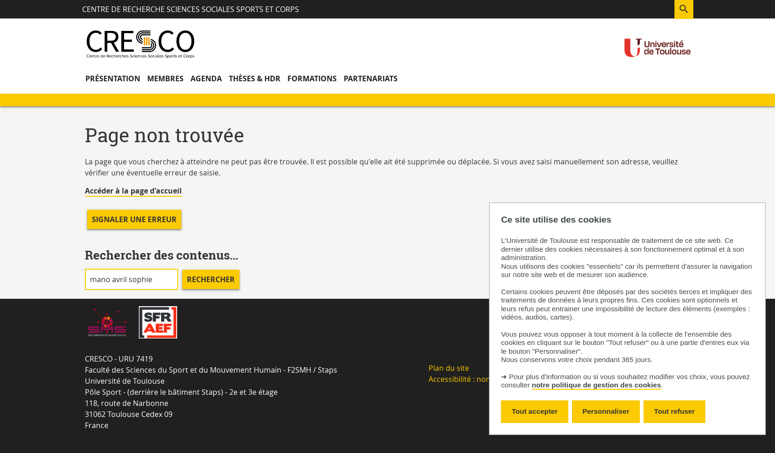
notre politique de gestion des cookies (596, 385)
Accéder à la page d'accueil (133, 191)
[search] (131, 279)
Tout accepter (535, 411)
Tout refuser (674, 411)
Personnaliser (606, 411)
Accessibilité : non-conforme (478, 379)
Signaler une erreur (134, 219)
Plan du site (449, 368)
